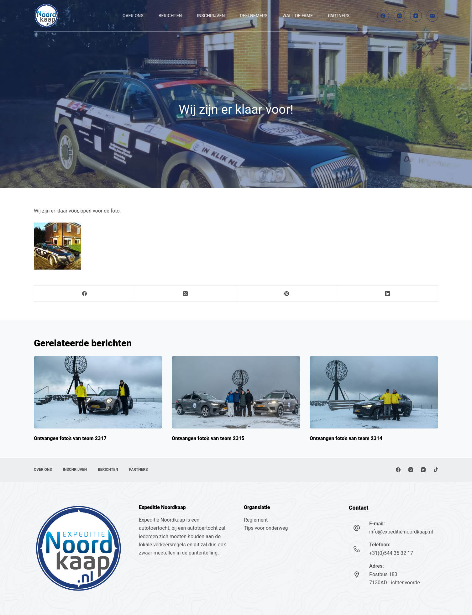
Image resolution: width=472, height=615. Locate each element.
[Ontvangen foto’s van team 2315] (236, 392)
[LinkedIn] (387, 294)
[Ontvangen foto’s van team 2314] (374, 392)
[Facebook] (383, 16)
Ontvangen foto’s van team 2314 (346, 438)
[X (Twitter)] (185, 294)
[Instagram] (400, 16)
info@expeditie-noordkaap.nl (401, 532)
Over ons (133, 15)
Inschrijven (211, 15)
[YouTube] (416, 16)
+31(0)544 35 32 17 (391, 553)
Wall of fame (297, 15)
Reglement (256, 520)
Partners (338, 15)
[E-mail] (432, 16)
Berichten (170, 15)
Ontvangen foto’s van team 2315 (208, 438)
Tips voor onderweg (266, 528)
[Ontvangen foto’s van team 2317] (98, 392)
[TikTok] (435, 469)
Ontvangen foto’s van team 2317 (70, 438)
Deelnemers (253, 15)
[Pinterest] (286, 294)
